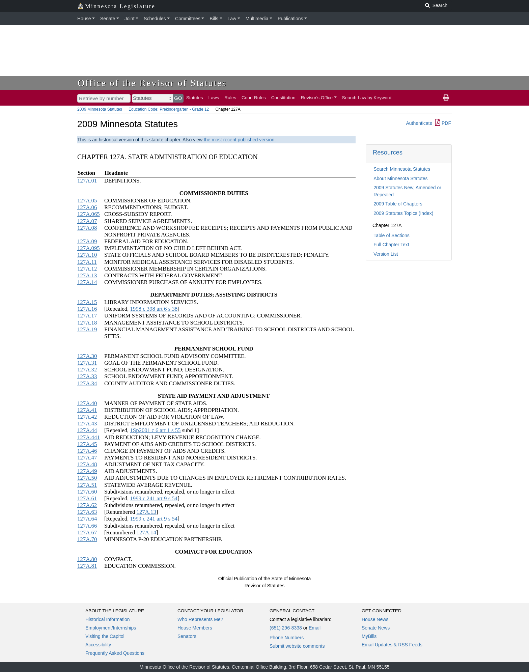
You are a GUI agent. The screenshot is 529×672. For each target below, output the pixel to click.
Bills (214, 18)
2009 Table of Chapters (397, 203)
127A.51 (87, 485)
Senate (107, 18)
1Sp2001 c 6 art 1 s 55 (155, 430)
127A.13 (87, 275)
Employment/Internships (110, 628)
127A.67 (87, 532)
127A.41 (87, 410)
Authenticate (419, 123)
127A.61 (87, 498)
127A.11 (87, 262)
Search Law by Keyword (367, 97)
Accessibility (98, 644)
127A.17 (87, 315)
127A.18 (87, 322)
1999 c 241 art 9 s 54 (153, 498)
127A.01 (87, 180)
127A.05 (87, 200)
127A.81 (87, 566)
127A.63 (87, 512)
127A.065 (88, 214)
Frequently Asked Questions (114, 653)
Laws (213, 97)
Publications (290, 18)
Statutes (194, 97)
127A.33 (87, 376)
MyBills (369, 636)
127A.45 (87, 444)
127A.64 (87, 518)
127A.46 (87, 451)
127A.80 (87, 559)
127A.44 (87, 430)
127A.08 (87, 228)
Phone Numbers (287, 637)
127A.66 (87, 526)
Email (315, 628)
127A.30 (87, 356)
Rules (230, 97)
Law (232, 18)
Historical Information (107, 619)
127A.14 (87, 282)
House (84, 18)
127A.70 (87, 539)
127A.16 (87, 309)
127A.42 (87, 417)
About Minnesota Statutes (400, 178)
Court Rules (254, 97)
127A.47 (87, 457)
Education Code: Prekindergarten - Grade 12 (169, 109)
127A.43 (87, 423)
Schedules (155, 18)
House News (375, 619)
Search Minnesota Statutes (401, 169)
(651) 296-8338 (286, 628)
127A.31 (87, 363)
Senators (186, 636)
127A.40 (87, 403)
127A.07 (87, 221)
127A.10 (87, 255)
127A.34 (87, 383)
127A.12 (87, 268)
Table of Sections (391, 235)
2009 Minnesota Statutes (99, 109)
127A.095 (88, 248)
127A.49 (87, 471)
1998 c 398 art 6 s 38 (153, 309)
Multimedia (257, 18)
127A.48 (87, 464)
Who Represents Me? (200, 619)
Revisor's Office (317, 97)
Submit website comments (297, 646)
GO (178, 98)
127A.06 (87, 207)
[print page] (446, 98)
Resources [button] (387, 152)
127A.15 (87, 302)
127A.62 (87, 505)
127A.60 (87, 491)
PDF (443, 123)
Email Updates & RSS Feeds (392, 644)
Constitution (283, 97)
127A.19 (87, 329)
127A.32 (87, 369)
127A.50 (87, 478)
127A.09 (87, 241)
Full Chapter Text (391, 244)
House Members (194, 628)
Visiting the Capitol (104, 636)
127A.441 (88, 437)
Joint (129, 18)
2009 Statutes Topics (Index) (403, 213)
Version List (385, 254)
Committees (187, 18)
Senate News (376, 628)
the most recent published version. (240, 139)
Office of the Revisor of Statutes (152, 83)
